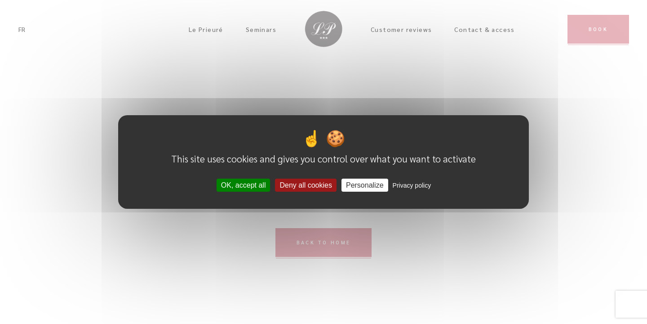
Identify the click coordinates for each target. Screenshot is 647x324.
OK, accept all (243, 185)
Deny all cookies (305, 185)
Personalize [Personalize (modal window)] (365, 185)
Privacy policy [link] (412, 185)
